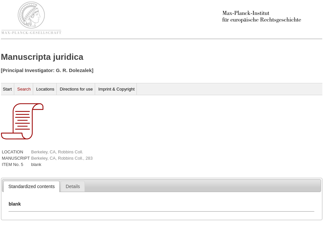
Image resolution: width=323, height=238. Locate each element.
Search (24, 89)
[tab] (31, 186)
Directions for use (76, 89)
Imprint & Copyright (116, 89)
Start (7, 89)
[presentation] (31, 186)
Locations (45, 89)
